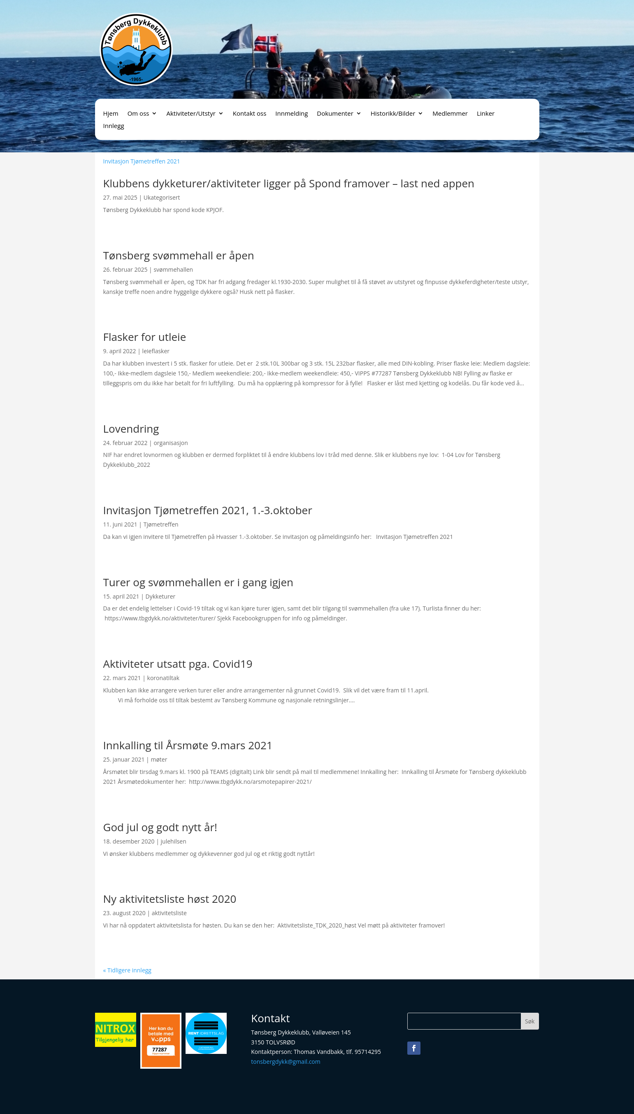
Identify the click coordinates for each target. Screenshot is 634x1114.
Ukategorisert (162, 197)
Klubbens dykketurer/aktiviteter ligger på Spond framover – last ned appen (289, 183)
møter (159, 759)
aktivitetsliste (169, 913)
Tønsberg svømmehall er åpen (178, 255)
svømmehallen (173, 269)
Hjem (110, 113)
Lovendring (131, 428)
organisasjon (170, 443)
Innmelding (291, 113)
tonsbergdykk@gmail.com (285, 1061)
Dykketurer (161, 596)
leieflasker (156, 351)
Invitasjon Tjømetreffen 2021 (141, 161)
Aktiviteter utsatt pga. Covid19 (178, 663)
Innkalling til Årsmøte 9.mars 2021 (188, 745)
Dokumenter (335, 113)
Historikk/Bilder (393, 113)
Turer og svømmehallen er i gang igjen (198, 582)
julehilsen (173, 841)
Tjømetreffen (161, 524)
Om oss (138, 113)
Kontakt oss (250, 113)
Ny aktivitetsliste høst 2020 (170, 898)
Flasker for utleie (144, 336)
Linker (486, 113)
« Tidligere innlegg (127, 970)
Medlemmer (450, 113)
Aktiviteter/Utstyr (190, 113)
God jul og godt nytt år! (160, 827)
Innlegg (113, 126)
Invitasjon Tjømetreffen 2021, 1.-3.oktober (207, 510)
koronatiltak (163, 678)
